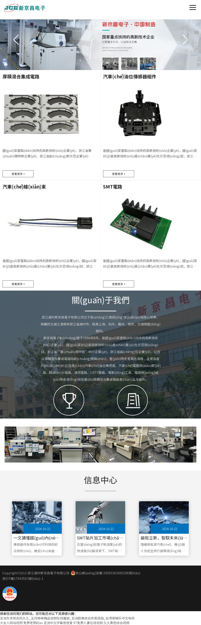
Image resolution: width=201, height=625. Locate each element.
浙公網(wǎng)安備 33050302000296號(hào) (105, 573)
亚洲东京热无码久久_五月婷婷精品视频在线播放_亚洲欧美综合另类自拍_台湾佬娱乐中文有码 (67, 618)
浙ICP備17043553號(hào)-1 (22, 578)
